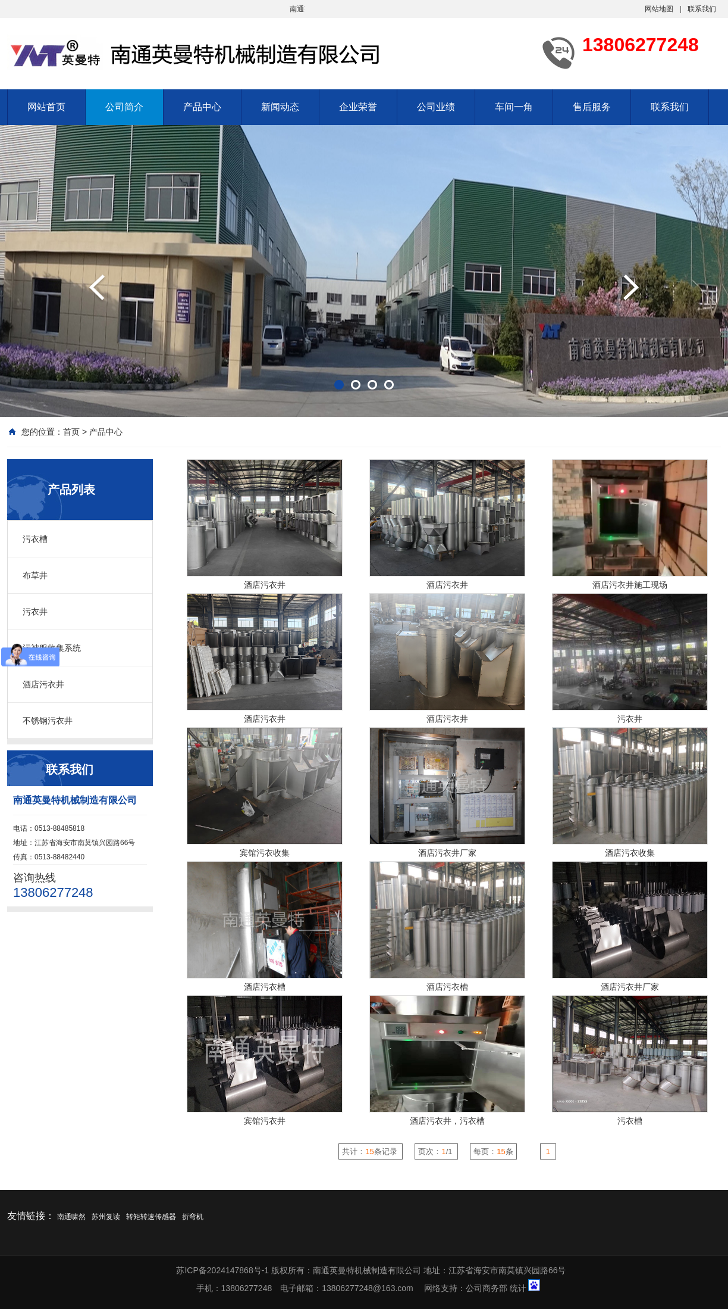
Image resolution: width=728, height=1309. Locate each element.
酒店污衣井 (43, 684)
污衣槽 (35, 539)
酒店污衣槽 (264, 987)
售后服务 (592, 107)
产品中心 (202, 107)
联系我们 (702, 9)
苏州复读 (106, 1217)
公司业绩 (436, 107)
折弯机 (192, 1217)
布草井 (35, 575)
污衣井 (35, 611)
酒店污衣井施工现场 (629, 585)
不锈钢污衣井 (48, 720)
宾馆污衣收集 (265, 853)
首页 (71, 432)
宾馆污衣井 (264, 1121)
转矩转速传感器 (151, 1217)
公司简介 (124, 107)
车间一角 (514, 107)
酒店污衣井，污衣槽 (447, 1121)
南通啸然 (71, 1217)
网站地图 (659, 9)
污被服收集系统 (52, 648)
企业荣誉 (358, 107)
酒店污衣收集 (630, 853)
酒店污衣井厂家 (447, 853)
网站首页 (46, 107)
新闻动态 (280, 107)
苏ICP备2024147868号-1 (222, 1270)
